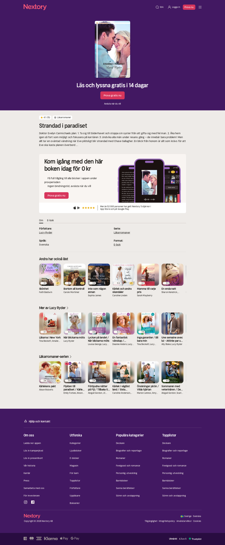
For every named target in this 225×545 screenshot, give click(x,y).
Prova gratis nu (113, 95)
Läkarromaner (122, 232)
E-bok (117, 244)
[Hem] (88, 7)
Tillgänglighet (151, 521)
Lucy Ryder (45, 232)
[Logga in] (174, 7)
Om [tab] (41, 220)
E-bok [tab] (50, 220)
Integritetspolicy (167, 521)
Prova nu (189, 7)
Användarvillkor (184, 521)
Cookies (197, 521)
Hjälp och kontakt (37, 421)
